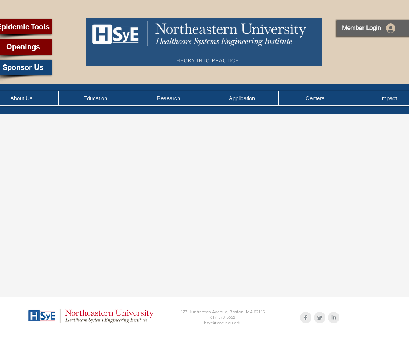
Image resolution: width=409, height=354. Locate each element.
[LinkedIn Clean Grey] (333, 317)
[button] (95, 98)
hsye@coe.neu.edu (223, 322)
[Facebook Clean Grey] (305, 317)
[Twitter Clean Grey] (319, 317)
